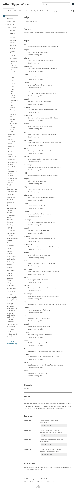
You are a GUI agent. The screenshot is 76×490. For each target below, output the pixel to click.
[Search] (68, 4)
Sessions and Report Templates (11, 204)
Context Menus (12, 52)
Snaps (10, 149)
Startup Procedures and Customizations (12, 190)
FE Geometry (11, 231)
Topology (10, 228)
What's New (11, 22)
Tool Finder (10, 195)
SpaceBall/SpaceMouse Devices (12, 180)
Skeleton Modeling (10, 253)
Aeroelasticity (11, 289)
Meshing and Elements (11, 234)
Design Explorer (12, 262)
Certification (11, 291)
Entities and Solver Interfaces (11, 217)
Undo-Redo (11, 167)
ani (13, 75)
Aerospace (10, 286)
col (13, 78)
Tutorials (10, 185)
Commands (44, 11)
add (13, 72)
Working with (12, 163)
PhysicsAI (10, 294)
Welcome (10, 19)
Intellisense (14, 101)
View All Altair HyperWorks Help (11, 343)
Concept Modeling (10, 274)
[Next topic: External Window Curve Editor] (71, 11)
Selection (11, 146)
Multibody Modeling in (11, 315)
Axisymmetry (11, 271)
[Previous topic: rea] (69, 11)
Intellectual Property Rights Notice (28, 482)
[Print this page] (74, 11)
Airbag (9, 283)
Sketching (10, 225)
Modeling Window (13, 42)
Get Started (11, 11)
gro (13, 83)
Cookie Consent (53, 482)
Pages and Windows (13, 34)
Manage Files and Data (11, 198)
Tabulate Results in (12, 326)
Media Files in (11, 321)
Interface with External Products (11, 211)
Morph (9, 249)
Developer (10, 304)
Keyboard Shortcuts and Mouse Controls (12, 173)
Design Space (11, 256)
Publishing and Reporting (12, 335)
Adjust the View (11, 136)
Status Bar (13, 45)
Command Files (13, 116)
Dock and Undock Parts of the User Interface (13, 123)
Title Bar (12, 30)
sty (56, 11)
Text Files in (10, 330)
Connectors (10, 246)
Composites (10, 243)
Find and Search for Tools (11, 141)
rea (13, 86)
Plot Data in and (12, 308)
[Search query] (56, 4)
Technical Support (43, 482)
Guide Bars (13, 56)
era (13, 81)
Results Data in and (12, 299)
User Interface (20, 11)
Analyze (9, 268)
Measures (11, 159)
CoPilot (12, 131)
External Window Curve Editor (13, 95)
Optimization (11, 259)
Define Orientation (12, 156)
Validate (9, 265)
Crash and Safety (10, 279)
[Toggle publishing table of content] (4, 16)
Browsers (10, 222)
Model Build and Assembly (12, 239)
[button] (6, 19)
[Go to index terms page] (71, 5)
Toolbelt (12, 48)
